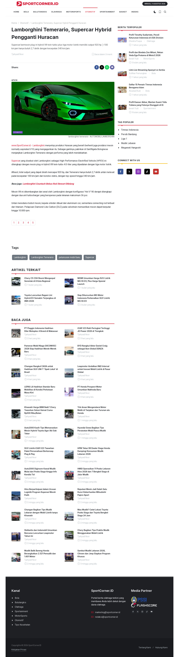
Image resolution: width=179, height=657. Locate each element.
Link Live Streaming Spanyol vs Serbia (147, 70)
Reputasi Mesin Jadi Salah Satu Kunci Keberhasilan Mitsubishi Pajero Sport (92, 492)
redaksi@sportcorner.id (104, 616)
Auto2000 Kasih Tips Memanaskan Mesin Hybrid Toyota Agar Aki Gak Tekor (40, 430)
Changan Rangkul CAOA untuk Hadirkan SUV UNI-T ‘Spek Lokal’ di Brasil (41, 369)
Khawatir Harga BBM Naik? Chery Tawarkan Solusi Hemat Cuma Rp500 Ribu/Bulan (40, 410)
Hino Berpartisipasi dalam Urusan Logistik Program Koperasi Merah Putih (40, 492)
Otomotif (24, 23)
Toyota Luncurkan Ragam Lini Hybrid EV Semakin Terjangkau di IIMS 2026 (40, 298)
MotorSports (21, 615)
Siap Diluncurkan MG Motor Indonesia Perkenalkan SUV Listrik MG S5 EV (93, 298)
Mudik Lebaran (128, 143)
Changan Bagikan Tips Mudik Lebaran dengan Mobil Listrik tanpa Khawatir (41, 512)
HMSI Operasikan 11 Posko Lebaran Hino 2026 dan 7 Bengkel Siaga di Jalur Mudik (93, 471)
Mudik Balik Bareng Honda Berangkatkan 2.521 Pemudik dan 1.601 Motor (40, 553)
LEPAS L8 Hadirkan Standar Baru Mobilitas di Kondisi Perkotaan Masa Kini (39, 390)
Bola (17, 598)
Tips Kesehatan (22, 624)
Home (14, 23)
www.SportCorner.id (21, 145)
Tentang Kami (145, 647)
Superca (15, 160)
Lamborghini (39, 145)
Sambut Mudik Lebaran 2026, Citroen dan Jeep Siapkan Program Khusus (93, 553)
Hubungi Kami (161, 647)
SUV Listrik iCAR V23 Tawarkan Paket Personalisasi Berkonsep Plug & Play (39, 451)
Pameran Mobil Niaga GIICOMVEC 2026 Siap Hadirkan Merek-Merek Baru (40, 349)
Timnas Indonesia (129, 130)
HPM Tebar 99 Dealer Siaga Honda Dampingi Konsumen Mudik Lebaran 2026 (93, 451)
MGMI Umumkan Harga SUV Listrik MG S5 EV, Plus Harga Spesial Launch (93, 281)
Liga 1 (124, 138)
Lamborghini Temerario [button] (42, 257)
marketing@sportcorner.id (105, 612)
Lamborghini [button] (20, 257)
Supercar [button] (89, 257)
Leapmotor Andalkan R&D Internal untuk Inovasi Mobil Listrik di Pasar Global (93, 369)
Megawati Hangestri (131, 147)
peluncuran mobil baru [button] (69, 257)
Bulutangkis (20, 602)
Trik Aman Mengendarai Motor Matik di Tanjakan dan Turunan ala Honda (93, 410)
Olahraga (19, 607)
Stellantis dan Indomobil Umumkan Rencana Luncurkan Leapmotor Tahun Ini (40, 533)
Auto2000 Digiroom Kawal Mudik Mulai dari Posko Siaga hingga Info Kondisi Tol (40, 471)
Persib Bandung (129, 134)
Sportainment (21, 611)
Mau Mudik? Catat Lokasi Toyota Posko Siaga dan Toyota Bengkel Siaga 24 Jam (92, 512)
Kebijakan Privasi (18, 649)
